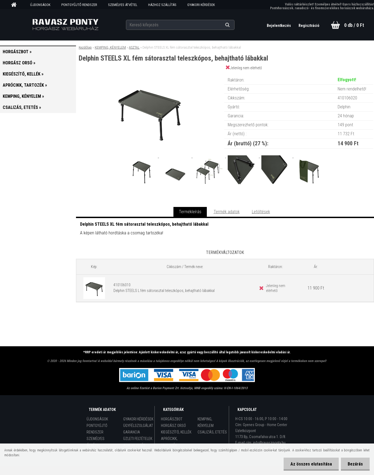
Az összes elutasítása (311, 464)
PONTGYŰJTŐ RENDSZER (79, 5)
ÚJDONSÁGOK (40, 5)
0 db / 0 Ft (354, 25)
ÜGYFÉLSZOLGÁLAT (138, 425)
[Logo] (65, 24)
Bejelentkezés (279, 25)
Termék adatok (227, 211)
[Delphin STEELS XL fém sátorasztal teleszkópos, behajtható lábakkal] (149, 74)
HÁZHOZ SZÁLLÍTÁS (162, 5)
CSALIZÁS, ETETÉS (212, 432)
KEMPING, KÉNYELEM (110, 47)
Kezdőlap (85, 47)
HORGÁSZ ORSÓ (173, 425)
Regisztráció (309, 25)
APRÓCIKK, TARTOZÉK (169, 441)
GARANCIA (131, 432)
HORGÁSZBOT (171, 419)
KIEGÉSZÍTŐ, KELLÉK (176, 432)
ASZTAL (134, 47)
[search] (234, 25)
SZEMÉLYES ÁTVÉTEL (122, 5)
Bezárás (355, 464)
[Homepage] (15, 5)
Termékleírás (190, 211)
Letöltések (261, 211)
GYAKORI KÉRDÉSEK (201, 5)
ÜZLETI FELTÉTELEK (137, 438)
